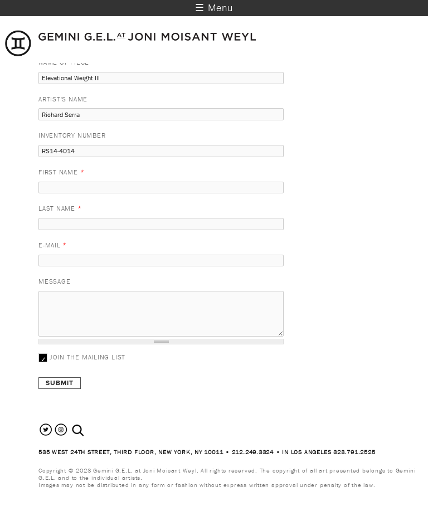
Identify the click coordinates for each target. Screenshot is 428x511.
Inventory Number (71, 135)
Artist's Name (62, 99)
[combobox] (90, 430)
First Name (61, 172)
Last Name (60, 208)
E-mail (52, 245)
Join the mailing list (87, 357)
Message (54, 281)
